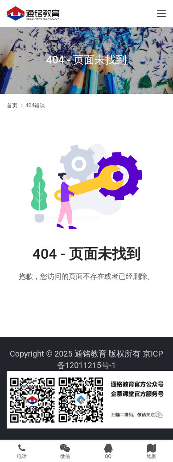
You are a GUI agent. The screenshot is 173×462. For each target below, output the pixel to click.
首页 (12, 105)
